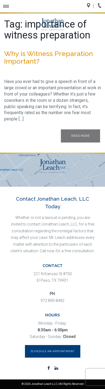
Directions (90, 6)
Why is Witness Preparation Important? (48, 57)
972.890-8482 (52, 300)
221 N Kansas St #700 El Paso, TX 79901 (52, 277)
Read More (80, 136)
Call (101, 6)
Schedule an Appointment (53, 351)
